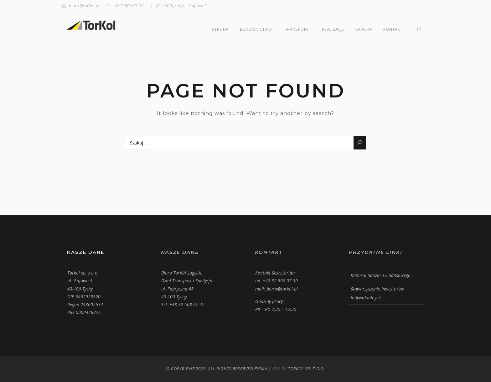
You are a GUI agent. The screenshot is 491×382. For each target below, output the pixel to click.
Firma (261, 368)
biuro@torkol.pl (84, 5)
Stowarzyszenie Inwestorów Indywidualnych (377, 293)
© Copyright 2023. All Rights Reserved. (210, 368)
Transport (297, 29)
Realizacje (333, 29)
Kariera (363, 29)
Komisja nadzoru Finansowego (381, 275)
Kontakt (392, 29)
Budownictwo (256, 29)
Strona (220, 29)
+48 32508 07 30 (128, 5)
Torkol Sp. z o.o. (306, 368)
